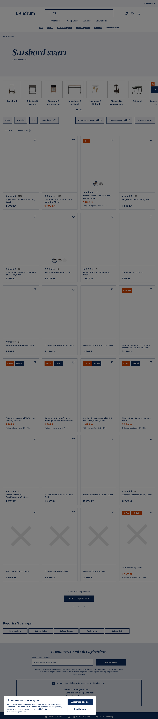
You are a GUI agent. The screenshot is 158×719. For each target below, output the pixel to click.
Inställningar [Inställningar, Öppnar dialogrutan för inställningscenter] (80, 709)
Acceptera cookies (80, 702)
